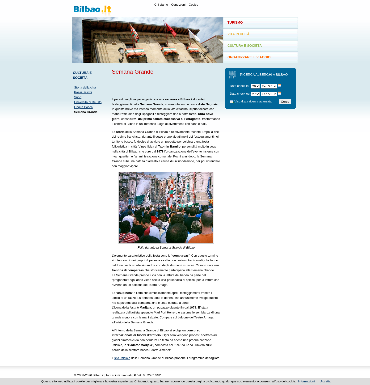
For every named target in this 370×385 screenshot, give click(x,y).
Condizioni (178, 4)
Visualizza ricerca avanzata (251, 101)
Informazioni (306, 381)
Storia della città (85, 87)
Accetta (325, 381)
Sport (77, 97)
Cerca (285, 101)
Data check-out (240, 93)
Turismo (235, 22)
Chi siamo (161, 4)
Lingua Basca (83, 107)
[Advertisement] (90, 188)
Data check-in (239, 86)
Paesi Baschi (83, 92)
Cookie (193, 4)
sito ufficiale (122, 358)
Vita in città (238, 34)
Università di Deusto (87, 102)
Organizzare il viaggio (249, 57)
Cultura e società (244, 45)
